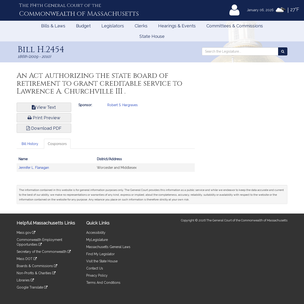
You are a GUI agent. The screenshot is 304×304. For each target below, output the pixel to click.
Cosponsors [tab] (57, 144)
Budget (83, 25)
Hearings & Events (177, 25)
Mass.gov (26, 232)
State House (152, 36)
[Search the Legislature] (282, 51)
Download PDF (44, 128)
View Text (44, 107)
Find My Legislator (100, 254)
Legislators (112, 25)
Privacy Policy (97, 275)
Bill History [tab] (30, 144)
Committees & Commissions (234, 25)
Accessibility (95, 232)
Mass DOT (27, 259)
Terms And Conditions (103, 282)
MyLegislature (97, 240)
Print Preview (44, 117)
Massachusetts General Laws (108, 247)
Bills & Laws (53, 25)
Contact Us (94, 268)
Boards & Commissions (37, 266)
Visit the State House (102, 261)
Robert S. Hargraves (122, 105)
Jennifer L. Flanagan (34, 167)
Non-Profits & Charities (36, 273)
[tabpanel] (106, 166)
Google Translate (32, 287)
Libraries (25, 280)
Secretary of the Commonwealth (44, 252)
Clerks (141, 25)
